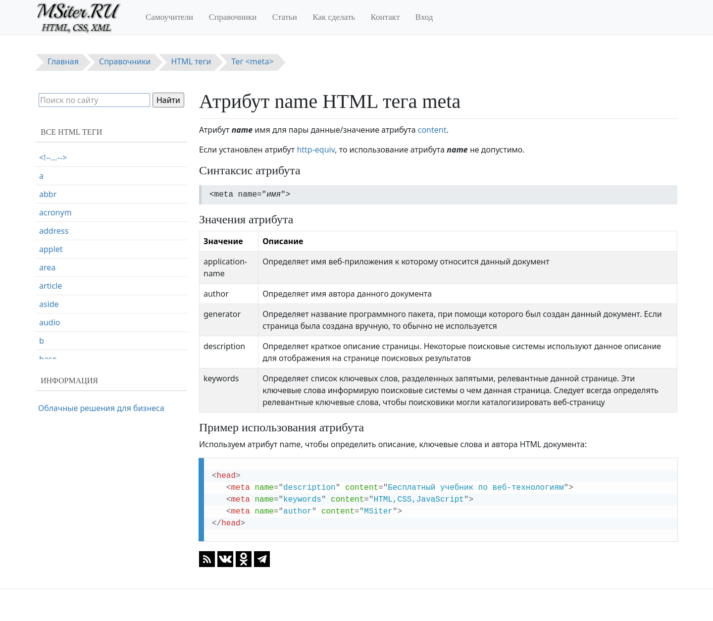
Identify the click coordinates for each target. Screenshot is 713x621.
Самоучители (169, 17)
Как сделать (333, 17)
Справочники (233, 17)
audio (49, 322)
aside (49, 304)
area (47, 267)
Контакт (385, 17)
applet (51, 249)
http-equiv (316, 149)
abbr (47, 194)
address (53, 230)
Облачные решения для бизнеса (101, 408)
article (50, 285)
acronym (55, 212)
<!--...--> (53, 157)
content (432, 129)
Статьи (284, 17)
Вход (424, 17)
